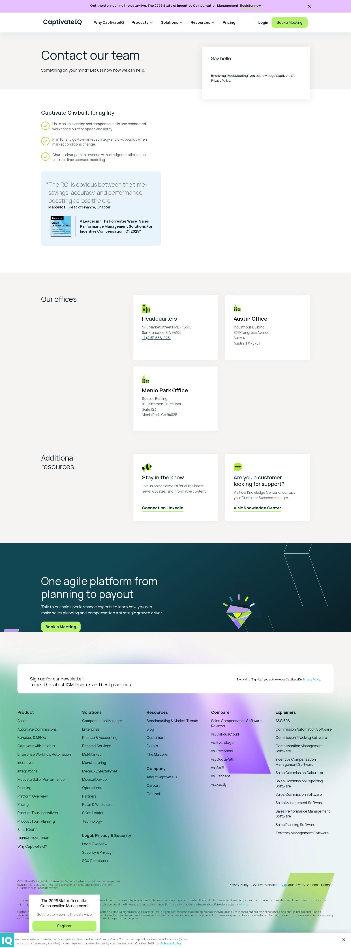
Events (152, 745)
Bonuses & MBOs (31, 737)
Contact (153, 793)
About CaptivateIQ (162, 776)
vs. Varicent (220, 776)
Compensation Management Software (299, 748)
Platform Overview (32, 796)
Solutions (92, 712)
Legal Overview (94, 843)
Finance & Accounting (100, 737)
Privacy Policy (220, 80)
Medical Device (94, 779)
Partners (89, 796)
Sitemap (327, 885)
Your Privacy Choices (302, 885)
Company (156, 768)
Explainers (286, 712)
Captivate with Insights (36, 745)
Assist (22, 720)
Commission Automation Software (304, 729)
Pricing (229, 22)
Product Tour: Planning (36, 821)
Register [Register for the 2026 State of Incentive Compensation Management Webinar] (64, 925)
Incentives (25, 762)
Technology (92, 821)
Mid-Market (91, 754)
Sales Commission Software (299, 794)
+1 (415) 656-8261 (156, 337)
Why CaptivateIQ (109, 22)
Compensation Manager (102, 720)
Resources (157, 712)
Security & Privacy (96, 852)
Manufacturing (94, 762)
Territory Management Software (302, 832)
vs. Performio (222, 751)
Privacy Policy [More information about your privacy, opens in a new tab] (171, 943)
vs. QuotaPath (222, 759)
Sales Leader (93, 812)
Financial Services (96, 745)
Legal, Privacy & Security (106, 835)
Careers (154, 785)
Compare (220, 712)
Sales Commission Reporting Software (299, 783)
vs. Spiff (217, 767)
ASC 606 (283, 720)
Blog (150, 729)
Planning (24, 787)
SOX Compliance (95, 860)
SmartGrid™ (27, 829)
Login (263, 22)
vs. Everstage (222, 742)
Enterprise (91, 729)
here (244, 904)
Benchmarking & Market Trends (172, 720)
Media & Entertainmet (99, 771)
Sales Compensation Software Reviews (236, 723)
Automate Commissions (37, 729)
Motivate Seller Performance (41, 779)
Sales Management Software (299, 802)
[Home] (62, 22)
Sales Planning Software (295, 824)
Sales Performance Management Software (303, 814)
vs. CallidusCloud (225, 734)
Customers (156, 737)
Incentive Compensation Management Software (296, 762)
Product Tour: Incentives (37, 812)
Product (25, 712)
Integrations (27, 771)
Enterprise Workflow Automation (44, 754)
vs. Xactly (219, 784)
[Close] (344, 940)
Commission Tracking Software (301, 737)
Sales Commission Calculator (299, 772)
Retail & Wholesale (97, 804)
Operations (91, 787)
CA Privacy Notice (265, 885)
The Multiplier (158, 754)
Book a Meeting (289, 22)
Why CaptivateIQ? (32, 846)
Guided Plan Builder (33, 838)
